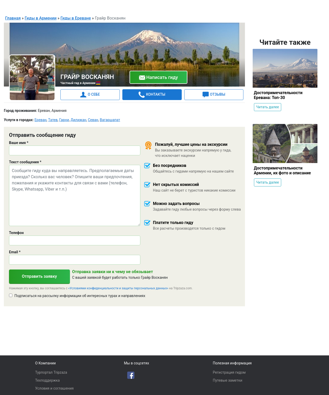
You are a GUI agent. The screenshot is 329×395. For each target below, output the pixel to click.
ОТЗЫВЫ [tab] (214, 94)
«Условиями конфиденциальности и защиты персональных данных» (118, 288)
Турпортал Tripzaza (51, 372)
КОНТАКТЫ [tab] (152, 94)
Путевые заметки (227, 380)
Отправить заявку (39, 276)
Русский (260, 7)
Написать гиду (158, 77)
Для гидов (291, 6)
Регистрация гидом (229, 372)
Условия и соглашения (54, 388)
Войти (313, 6)
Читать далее (267, 107)
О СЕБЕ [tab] (90, 94)
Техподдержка (47, 380)
